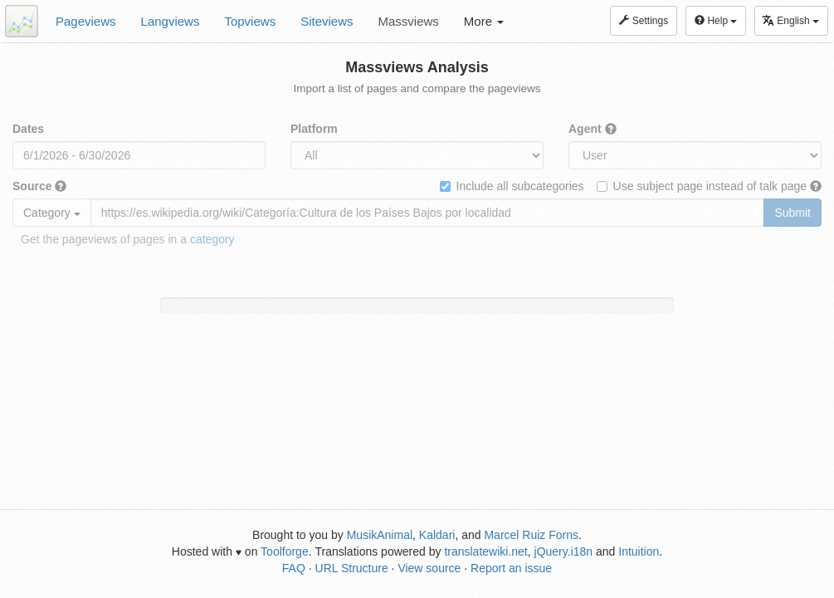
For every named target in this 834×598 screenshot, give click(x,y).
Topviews (250, 21)
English (790, 20)
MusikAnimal (379, 535)
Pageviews (86, 21)
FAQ (293, 568)
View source (429, 568)
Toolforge (285, 551)
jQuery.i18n (563, 551)
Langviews (170, 21)
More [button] (484, 21)
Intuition (638, 551)
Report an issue (511, 568)
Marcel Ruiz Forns (531, 535)
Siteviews (326, 21)
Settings (643, 21)
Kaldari (437, 535)
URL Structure (351, 568)
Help (716, 21)
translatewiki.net (485, 551)
